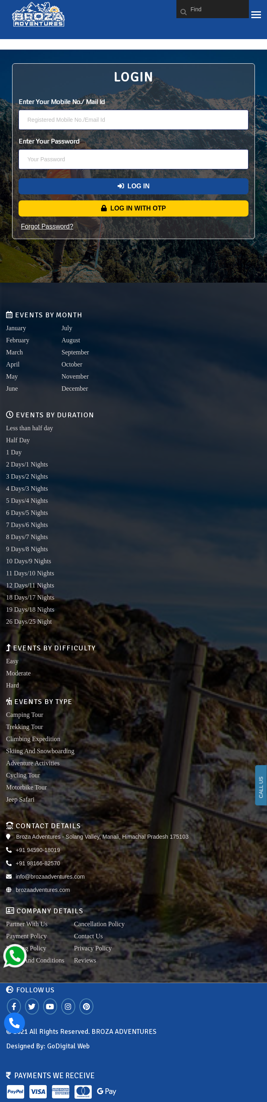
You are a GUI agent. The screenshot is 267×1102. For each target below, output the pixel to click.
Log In (134, 186)
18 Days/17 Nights (30, 597)
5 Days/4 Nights (27, 500)
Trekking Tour (24, 726)
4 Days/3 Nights (27, 488)
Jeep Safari (20, 799)
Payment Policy (26, 936)
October (72, 364)
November (75, 376)
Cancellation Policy (99, 924)
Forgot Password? (47, 226)
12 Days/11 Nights (30, 585)
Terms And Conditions (35, 960)
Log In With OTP (133, 208)
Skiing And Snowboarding (40, 751)
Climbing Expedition (33, 738)
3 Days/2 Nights (27, 476)
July (67, 328)
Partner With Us (27, 924)
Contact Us (88, 936)
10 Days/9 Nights (28, 561)
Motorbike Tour (26, 787)
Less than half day (29, 428)
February (17, 340)
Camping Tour (24, 714)
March (14, 352)
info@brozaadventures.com (50, 876)
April (13, 364)
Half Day (18, 440)
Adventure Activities (33, 763)
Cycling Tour (23, 775)
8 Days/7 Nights (27, 536)
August (71, 340)
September (75, 352)
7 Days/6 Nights (27, 524)
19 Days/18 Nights (30, 609)
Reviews (85, 960)
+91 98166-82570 (38, 863)
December (75, 388)
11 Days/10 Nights (30, 573)
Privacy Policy (93, 948)
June (12, 388)
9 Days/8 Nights (27, 549)
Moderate (18, 673)
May (12, 376)
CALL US (261, 787)
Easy (12, 661)
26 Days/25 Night (29, 621)
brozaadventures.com (43, 890)
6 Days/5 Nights (27, 512)
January (16, 328)
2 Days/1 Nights (27, 464)
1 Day (14, 452)
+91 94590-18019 (38, 850)
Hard (12, 685)
